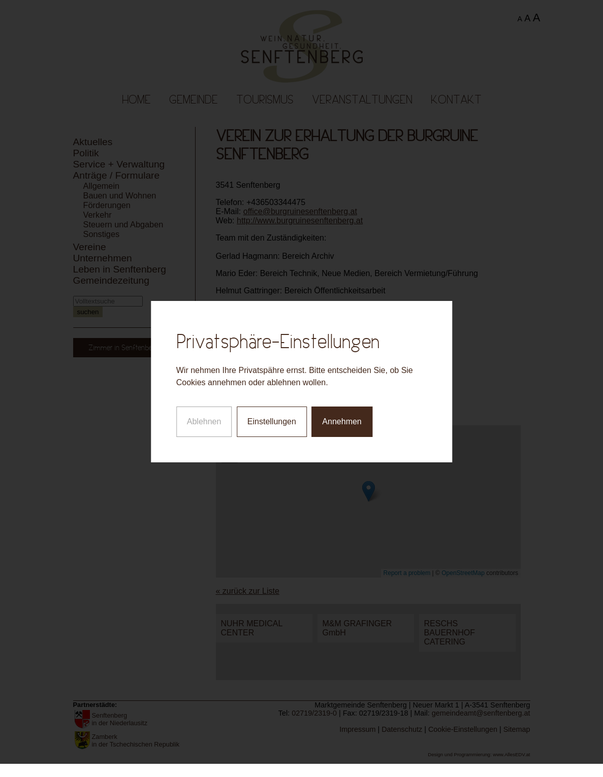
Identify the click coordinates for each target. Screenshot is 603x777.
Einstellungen (271, 413)
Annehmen (341, 413)
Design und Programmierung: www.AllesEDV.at (479, 754)
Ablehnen (204, 413)
